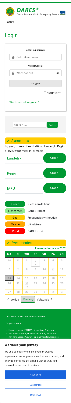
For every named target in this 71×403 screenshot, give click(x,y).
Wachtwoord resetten (35, 316)
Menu (11, 22)
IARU (11, 188)
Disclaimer (11, 316)
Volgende (45, 299)
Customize (36, 384)
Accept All (35, 374)
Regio (11, 173)
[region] (35, 371)
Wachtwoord (36, 66)
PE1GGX (28, 336)
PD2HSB (28, 330)
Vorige (12, 299)
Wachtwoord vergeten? (24, 102)
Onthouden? (54, 93)
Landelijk (14, 158)
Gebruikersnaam (35, 50)
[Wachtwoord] (35, 72)
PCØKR (30, 333)
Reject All (35, 395)
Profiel (20, 316)
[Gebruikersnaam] (35, 57)
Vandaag (28, 299)
